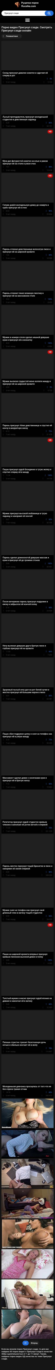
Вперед (34, 1343)
